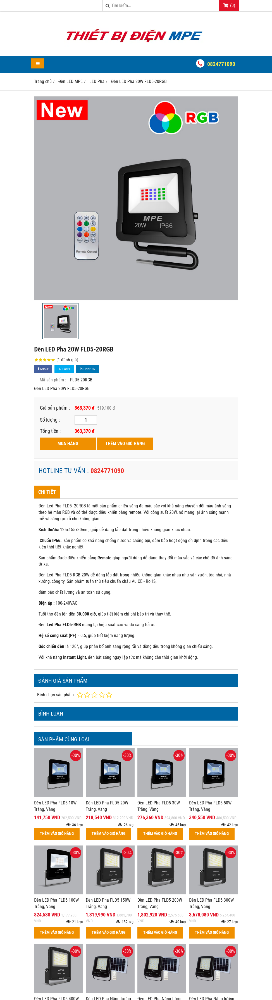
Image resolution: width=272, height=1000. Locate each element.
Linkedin (87, 369)
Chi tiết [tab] (47, 492)
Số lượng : (50, 420)
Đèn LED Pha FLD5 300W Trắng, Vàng (211, 903)
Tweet (64, 369)
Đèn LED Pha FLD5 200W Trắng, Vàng (159, 903)
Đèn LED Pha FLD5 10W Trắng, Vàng (55, 806)
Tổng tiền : (50, 431)
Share (43, 369)
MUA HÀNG (68, 443)
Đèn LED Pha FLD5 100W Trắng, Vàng (56, 903)
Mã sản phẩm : (53, 380)
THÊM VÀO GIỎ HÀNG (125, 443)
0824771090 (221, 64)
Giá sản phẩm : (55, 408)
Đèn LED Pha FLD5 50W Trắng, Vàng (210, 806)
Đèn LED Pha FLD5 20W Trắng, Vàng (107, 806)
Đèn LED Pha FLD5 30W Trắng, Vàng (158, 806)
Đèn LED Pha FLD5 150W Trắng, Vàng (108, 903)
